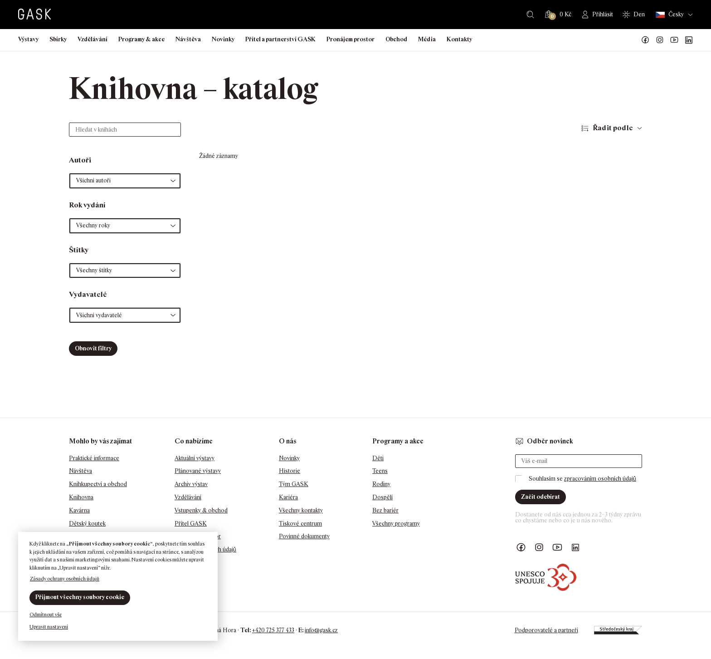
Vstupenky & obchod (201, 510)
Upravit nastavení (48, 627)
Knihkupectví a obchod (98, 484)
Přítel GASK (191, 523)
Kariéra (288, 497)
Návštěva (188, 39)
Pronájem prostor (350, 39)
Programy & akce (141, 39)
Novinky (223, 39)
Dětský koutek (87, 523)
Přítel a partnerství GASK (280, 39)
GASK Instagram (660, 40)
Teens (380, 470)
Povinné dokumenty (304, 536)
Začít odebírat (540, 496)
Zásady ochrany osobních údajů (64, 578)
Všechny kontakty (301, 510)
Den (639, 14)
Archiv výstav (191, 484)
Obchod (396, 39)
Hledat (530, 14)
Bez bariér (385, 510)
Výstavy (28, 39)
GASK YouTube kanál (674, 40)
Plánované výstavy (198, 470)
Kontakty (459, 39)
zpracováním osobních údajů (600, 478)
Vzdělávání (92, 39)
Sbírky (58, 39)
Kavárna (79, 510)
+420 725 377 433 (273, 630)
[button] (125, 181)
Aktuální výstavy (194, 458)
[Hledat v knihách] (125, 130)
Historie (289, 470)
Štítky (78, 250)
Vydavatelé (88, 294)
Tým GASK (293, 484)
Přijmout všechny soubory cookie (79, 597)
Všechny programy (396, 523)
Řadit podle (613, 127)
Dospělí (382, 497)
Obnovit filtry (93, 348)
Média (427, 39)
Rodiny (381, 484)
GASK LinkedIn (689, 40)
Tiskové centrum (300, 523)
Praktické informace (94, 458)
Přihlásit (602, 14)
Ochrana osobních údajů (205, 549)
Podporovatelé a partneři (546, 630)
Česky (670, 14)
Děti (378, 458)
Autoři (80, 160)
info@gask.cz (321, 630)
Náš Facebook (645, 40)
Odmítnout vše (45, 614)
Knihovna (81, 497)
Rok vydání (87, 205)
